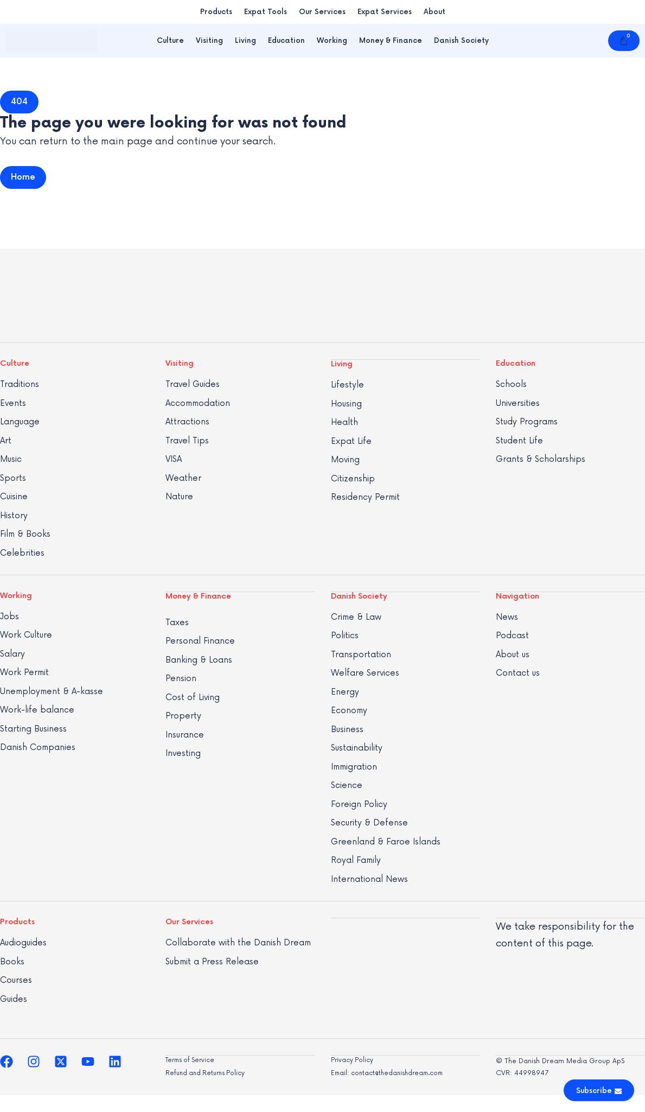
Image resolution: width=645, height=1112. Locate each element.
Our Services (322, 12)
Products (216, 12)
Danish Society (461, 40)
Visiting (209, 40)
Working (332, 40)
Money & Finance (390, 40)
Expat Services (384, 12)
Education (286, 40)
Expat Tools (265, 12)
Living (245, 40)
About (434, 12)
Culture (170, 40)
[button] (19, 102)
